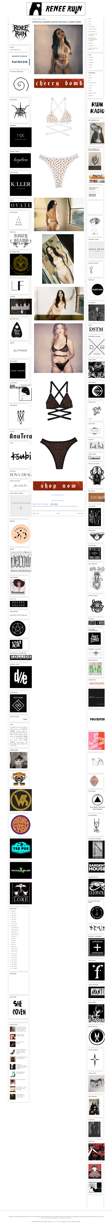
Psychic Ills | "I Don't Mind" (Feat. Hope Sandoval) (21, 1088)
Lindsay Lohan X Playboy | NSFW (20, 1035)
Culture (90, 90)
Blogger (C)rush (92, 93)
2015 (13, 957)
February (13, 948)
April (12, 944)
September (14, 934)
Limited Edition (71, 506)
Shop (76, 506)
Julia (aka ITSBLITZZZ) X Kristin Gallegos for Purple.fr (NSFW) (21, 1066)
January (13, 951)
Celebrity (24, 727)
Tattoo (18, 744)
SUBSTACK (91, 45)
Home (58, 513)
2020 (13, 921)
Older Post (80, 513)
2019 (13, 923)
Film (26, 731)
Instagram (90, 57)
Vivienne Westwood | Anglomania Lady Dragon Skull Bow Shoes (21, 1051)
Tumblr (90, 67)
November (13, 929)
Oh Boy (11, 738)
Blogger (78, 1221)
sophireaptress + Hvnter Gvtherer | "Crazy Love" (20, 1096)
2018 (13, 925)
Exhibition (16, 729)
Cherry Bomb (56, 506)
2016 (13, 955)
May (12, 942)
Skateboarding (20, 742)
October (13, 932)
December (13, 927)
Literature (25, 734)
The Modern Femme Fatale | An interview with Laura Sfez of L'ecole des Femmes (21, 1029)
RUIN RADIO (14, 740)
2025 (13, 911)
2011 (13, 966)
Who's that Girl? (92, 82)
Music (20, 736)
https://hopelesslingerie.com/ (58, 495)
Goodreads (91, 62)
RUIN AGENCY (92, 31)
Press (89, 21)
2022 (13, 917)
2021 (13, 919)
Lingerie (16, 734)
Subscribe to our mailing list (94, 188)
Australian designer (40, 506)
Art (11, 727)
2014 (13, 960)
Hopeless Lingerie (63, 506)
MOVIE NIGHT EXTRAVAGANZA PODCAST (92, 39)
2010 (13, 968)
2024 (13, 913)
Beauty (17, 727)
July (12, 938)
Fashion (24, 729)
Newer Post (35, 513)
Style (11, 744)
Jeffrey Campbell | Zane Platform (20, 1072)
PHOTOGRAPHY (92, 29)
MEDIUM (90, 43)
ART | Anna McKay (21, 1079)
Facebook (90, 59)
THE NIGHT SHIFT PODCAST (93, 35)
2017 (13, 953)
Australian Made (48, 506)
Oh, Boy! (90, 85)
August (13, 936)
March (13, 946)
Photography (20, 738)
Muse (13, 736)
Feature (18, 731)
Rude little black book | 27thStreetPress (21, 1057)
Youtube (90, 65)
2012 (13, 964)
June (12, 940)
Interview (15, 733)
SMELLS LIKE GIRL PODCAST (93, 49)
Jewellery (24, 733)
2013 (13, 962)
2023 (13, 915)
